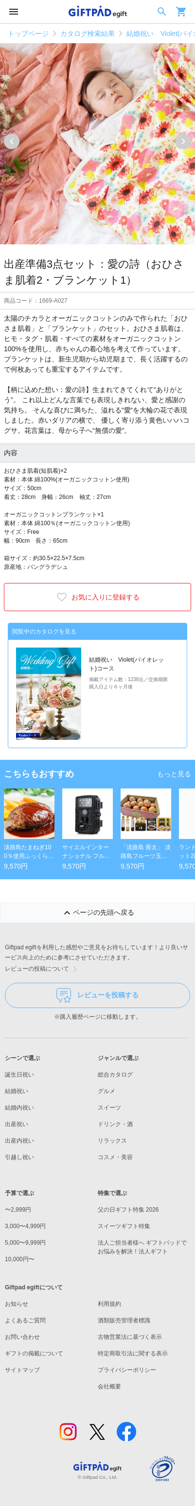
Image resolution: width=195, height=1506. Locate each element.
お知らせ (16, 1304)
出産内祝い (19, 1140)
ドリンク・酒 (115, 1124)
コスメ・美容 (115, 1157)
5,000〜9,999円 (25, 1242)
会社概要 (109, 1386)
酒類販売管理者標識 (124, 1320)
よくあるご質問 (25, 1320)
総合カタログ (115, 1074)
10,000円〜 (20, 1259)
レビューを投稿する (97, 995)
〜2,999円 (18, 1209)
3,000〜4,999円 (25, 1226)
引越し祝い (19, 1157)
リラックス (112, 1140)
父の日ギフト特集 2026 (128, 1209)
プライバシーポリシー (127, 1370)
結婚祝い (16, 1091)
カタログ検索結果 (87, 33)
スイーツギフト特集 (124, 1226)
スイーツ (109, 1107)
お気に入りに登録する (98, 597)
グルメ (106, 1091)
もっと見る (174, 774)
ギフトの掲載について (34, 1353)
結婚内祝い (19, 1107)
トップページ (28, 33)
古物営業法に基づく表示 (130, 1337)
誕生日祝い (19, 1074)
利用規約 (109, 1304)
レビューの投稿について (43, 969)
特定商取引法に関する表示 (133, 1353)
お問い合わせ (22, 1337)
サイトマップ (22, 1370)
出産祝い (16, 1124)
